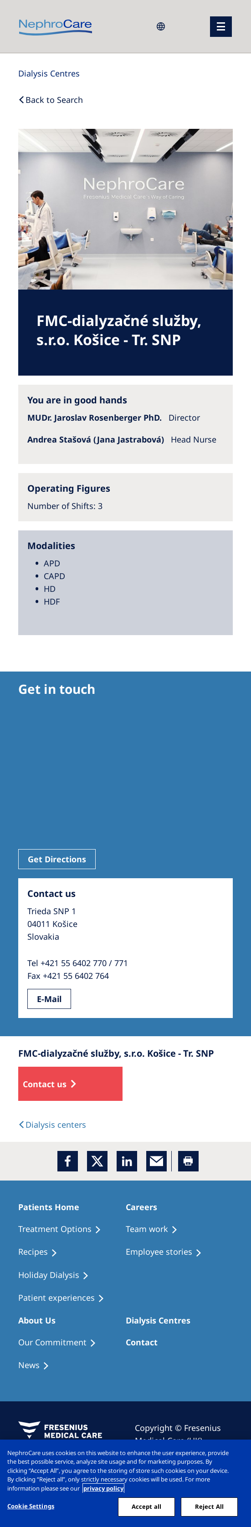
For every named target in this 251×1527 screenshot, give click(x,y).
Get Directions (57, 859)
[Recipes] (42, 1252)
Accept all (146, 1506)
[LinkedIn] (127, 1161)
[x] (97, 1161)
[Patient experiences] (65, 1298)
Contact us (45, 1084)
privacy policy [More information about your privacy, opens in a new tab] (103, 1488)
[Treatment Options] (63, 1229)
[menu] (221, 26)
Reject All (209, 1506)
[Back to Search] (50, 99)
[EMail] (156, 1161)
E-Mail (49, 998)
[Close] (236, 1454)
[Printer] (188, 1161)
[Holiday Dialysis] (57, 1275)
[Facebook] (67, 1161)
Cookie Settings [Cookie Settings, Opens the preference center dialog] (30, 1506)
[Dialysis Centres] (49, 73)
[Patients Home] (52, 1207)
